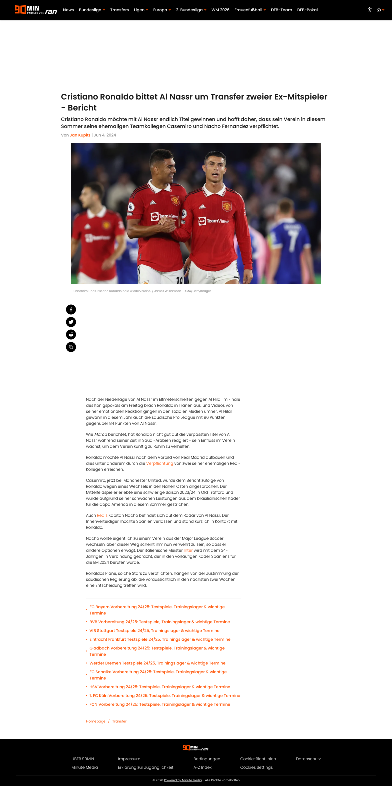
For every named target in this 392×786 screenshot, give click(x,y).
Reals (102, 515)
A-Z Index (203, 767)
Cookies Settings (256, 767)
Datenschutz (308, 759)
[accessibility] (369, 10)
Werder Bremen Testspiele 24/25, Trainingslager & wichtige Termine (158, 663)
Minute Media (85, 767)
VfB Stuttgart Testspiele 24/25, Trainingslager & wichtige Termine (155, 631)
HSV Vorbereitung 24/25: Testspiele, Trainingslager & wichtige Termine (160, 687)
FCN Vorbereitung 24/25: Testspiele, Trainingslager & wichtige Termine (160, 704)
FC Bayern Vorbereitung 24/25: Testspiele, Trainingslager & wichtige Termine (157, 610)
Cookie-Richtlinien (258, 759)
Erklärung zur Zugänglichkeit (146, 767)
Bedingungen (207, 759)
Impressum (129, 759)
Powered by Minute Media (183, 780)
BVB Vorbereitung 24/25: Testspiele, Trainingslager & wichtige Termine (160, 622)
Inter (188, 550)
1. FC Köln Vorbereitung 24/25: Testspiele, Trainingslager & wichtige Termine (165, 695)
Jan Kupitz (80, 135)
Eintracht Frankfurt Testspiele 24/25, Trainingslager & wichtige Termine (160, 639)
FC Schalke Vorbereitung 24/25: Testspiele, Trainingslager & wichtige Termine (158, 675)
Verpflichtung (159, 463)
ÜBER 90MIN (83, 759)
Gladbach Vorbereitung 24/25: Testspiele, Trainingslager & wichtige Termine (157, 651)
